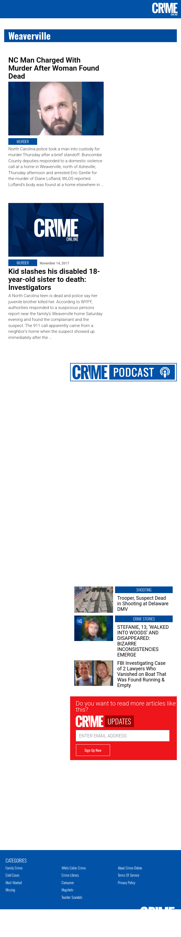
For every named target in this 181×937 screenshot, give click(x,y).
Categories (16, 860)
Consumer (68, 882)
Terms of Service (128, 875)
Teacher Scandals (72, 897)
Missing (10, 889)
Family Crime (14, 868)
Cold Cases (12, 875)
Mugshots (67, 889)
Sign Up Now (93, 750)
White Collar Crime (74, 868)
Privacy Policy (126, 882)
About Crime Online (130, 868)
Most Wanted (14, 882)
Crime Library (70, 875)
